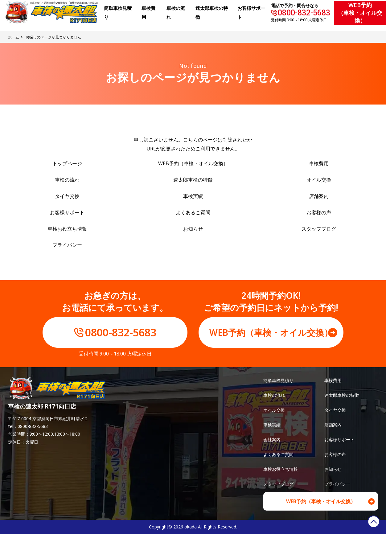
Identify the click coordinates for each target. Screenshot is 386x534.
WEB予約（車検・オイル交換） (360, 12)
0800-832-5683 (304, 12)
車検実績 (193, 196)
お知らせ (193, 228)
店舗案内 (319, 196)
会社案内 (272, 439)
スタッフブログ (319, 228)
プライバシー (67, 244)
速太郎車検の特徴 (193, 179)
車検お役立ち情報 (67, 228)
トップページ (67, 163)
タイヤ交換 (67, 196)
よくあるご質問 (193, 212)
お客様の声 (318, 212)
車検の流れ (67, 179)
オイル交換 (318, 179)
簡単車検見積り (278, 380)
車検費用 (319, 163)
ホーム (13, 37)
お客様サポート (67, 212)
